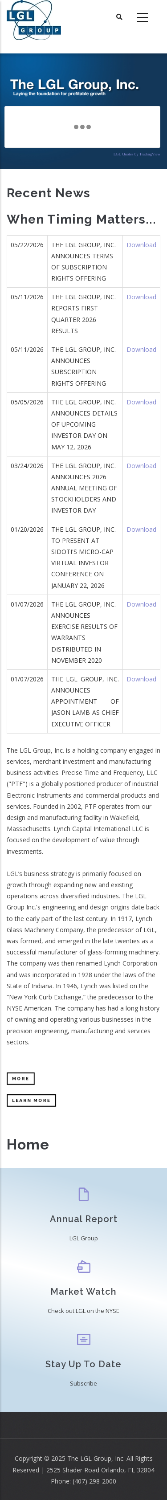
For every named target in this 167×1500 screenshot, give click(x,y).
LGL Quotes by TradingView (137, 154)
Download (141, 244)
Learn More (31, 1100)
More (20, 1079)
